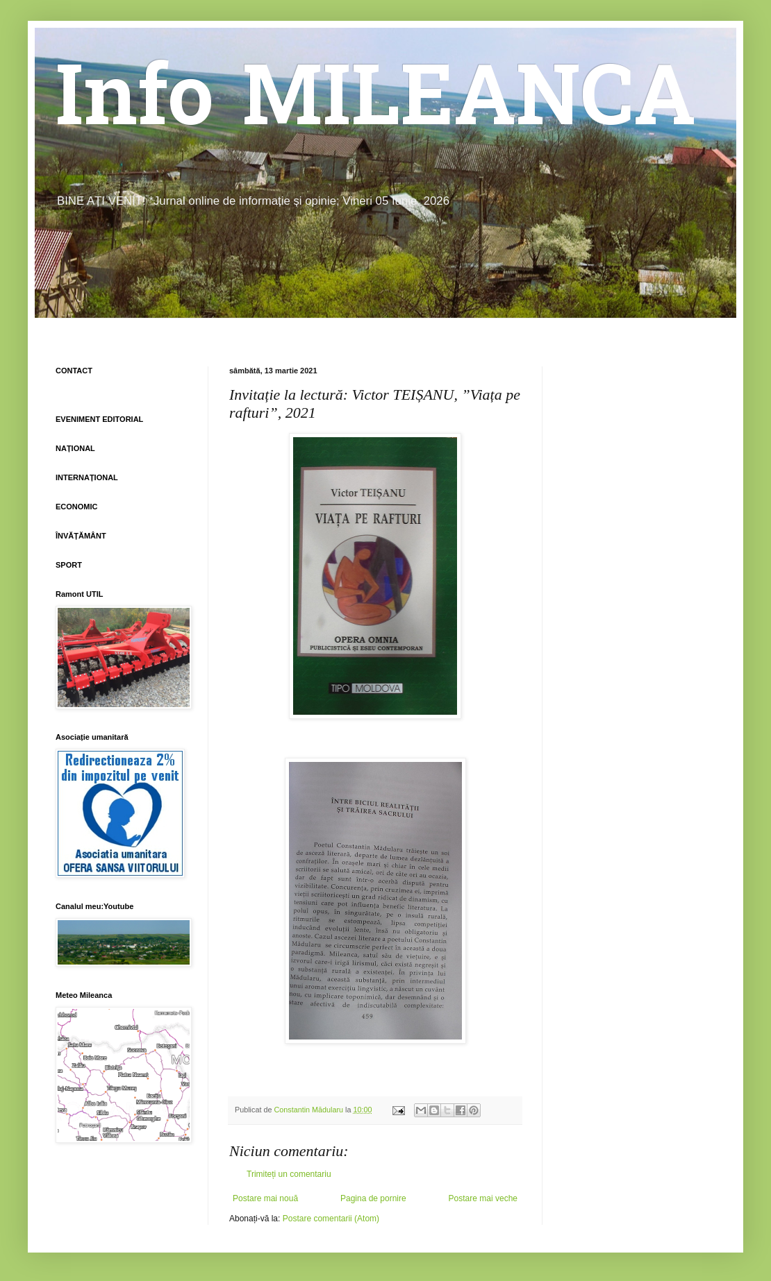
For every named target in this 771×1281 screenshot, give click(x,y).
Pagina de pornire (373, 1198)
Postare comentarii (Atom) (331, 1218)
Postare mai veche (483, 1198)
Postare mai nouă (265, 1198)
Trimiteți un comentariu (289, 1174)
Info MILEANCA (376, 104)
